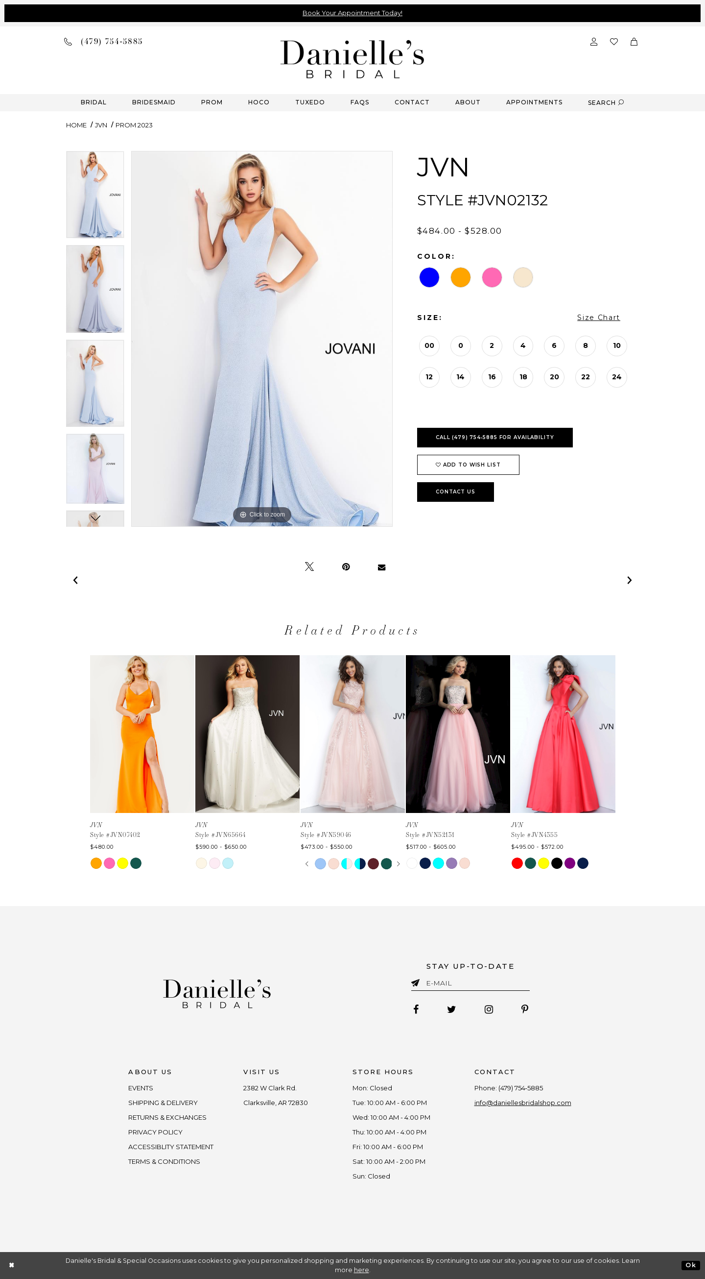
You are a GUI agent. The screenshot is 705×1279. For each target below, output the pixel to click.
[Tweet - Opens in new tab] (309, 567)
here (361, 1270)
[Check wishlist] (614, 40)
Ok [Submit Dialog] (690, 1265)
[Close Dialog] (12, 1265)
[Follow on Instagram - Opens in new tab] (488, 1009)
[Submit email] (417, 981)
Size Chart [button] (598, 317)
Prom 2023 (134, 125)
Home (76, 125)
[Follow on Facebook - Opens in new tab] (416, 1009)
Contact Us (455, 492)
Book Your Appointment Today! (352, 13)
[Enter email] (470, 985)
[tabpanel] (95, 198)
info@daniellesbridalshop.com (522, 1103)
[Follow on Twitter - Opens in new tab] (451, 1009)
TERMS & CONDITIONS (165, 1161)
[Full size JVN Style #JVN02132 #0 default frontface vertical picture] (262, 338)
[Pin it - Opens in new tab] (346, 567)
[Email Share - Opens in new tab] (382, 567)
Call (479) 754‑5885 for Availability (495, 437)
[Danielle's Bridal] (352, 58)
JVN (101, 125)
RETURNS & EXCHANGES (168, 1117)
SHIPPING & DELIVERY (163, 1103)
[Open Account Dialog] (594, 40)
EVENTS (141, 1088)
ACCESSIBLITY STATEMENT (171, 1147)
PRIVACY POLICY (156, 1132)
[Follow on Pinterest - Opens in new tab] (524, 1009)
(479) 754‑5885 (520, 1088)
